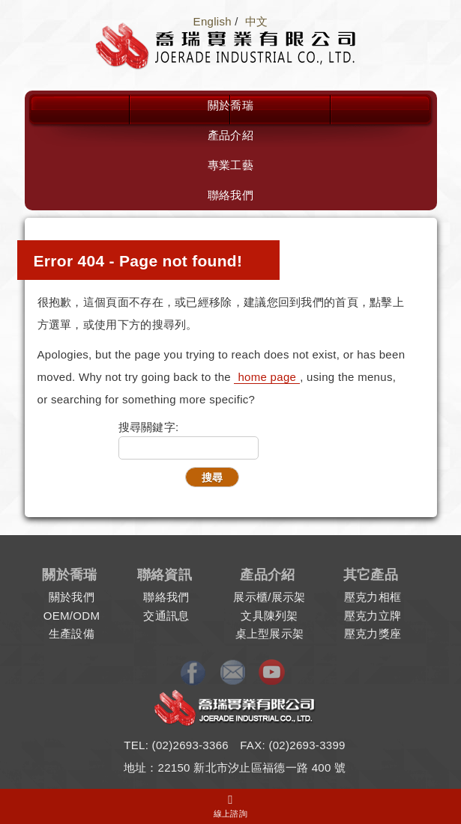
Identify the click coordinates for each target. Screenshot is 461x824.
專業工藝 (230, 165)
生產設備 (71, 633)
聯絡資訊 (164, 574)
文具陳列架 (269, 615)
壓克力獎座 (373, 633)
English (212, 21)
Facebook (196, 673)
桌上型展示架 (269, 633)
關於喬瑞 (230, 105)
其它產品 (370, 574)
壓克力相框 (373, 596)
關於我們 (71, 596)
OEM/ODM (71, 615)
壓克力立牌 (373, 615)
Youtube (271, 673)
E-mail (234, 673)
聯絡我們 (230, 195)
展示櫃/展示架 (269, 596)
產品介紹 (230, 135)
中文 (256, 21)
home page (267, 376)
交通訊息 (166, 615)
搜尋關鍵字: (148, 427)
